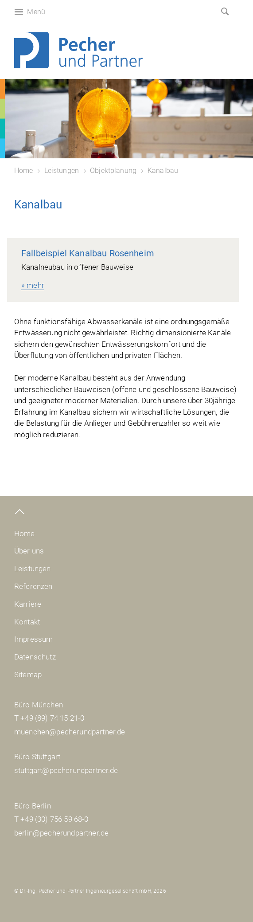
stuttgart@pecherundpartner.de (66, 770)
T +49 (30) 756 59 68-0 (51, 819)
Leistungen (61, 170)
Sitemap (28, 674)
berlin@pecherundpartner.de (61, 832)
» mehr (32, 285)
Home (23, 170)
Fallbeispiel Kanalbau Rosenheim (87, 253)
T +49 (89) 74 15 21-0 (49, 718)
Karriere (27, 604)
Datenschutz (35, 656)
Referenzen (33, 586)
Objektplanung (113, 170)
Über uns (29, 550)
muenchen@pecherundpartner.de (69, 731)
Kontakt (27, 621)
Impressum (33, 639)
